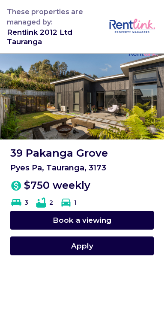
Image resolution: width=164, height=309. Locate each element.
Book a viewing (82, 219)
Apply (82, 245)
